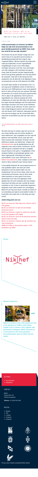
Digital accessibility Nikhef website (20, 463)
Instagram (9, 419)
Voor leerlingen (10, 380)
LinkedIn (8, 415)
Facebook (8, 417)
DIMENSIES (9, 382)
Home (5, 37)
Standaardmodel (7, 144)
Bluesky (8, 411)
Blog (9, 37)
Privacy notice (5, 463)
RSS (7, 413)
